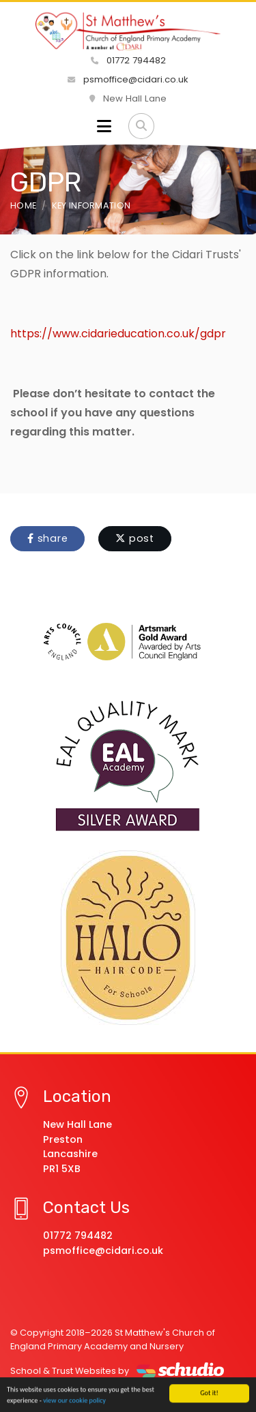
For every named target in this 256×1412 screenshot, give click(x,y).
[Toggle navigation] (104, 126)
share (47, 538)
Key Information (91, 205)
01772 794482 (128, 60)
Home (23, 205)
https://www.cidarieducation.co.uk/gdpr (118, 333)
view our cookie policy (74, 1400)
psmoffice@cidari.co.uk (128, 79)
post (134, 538)
